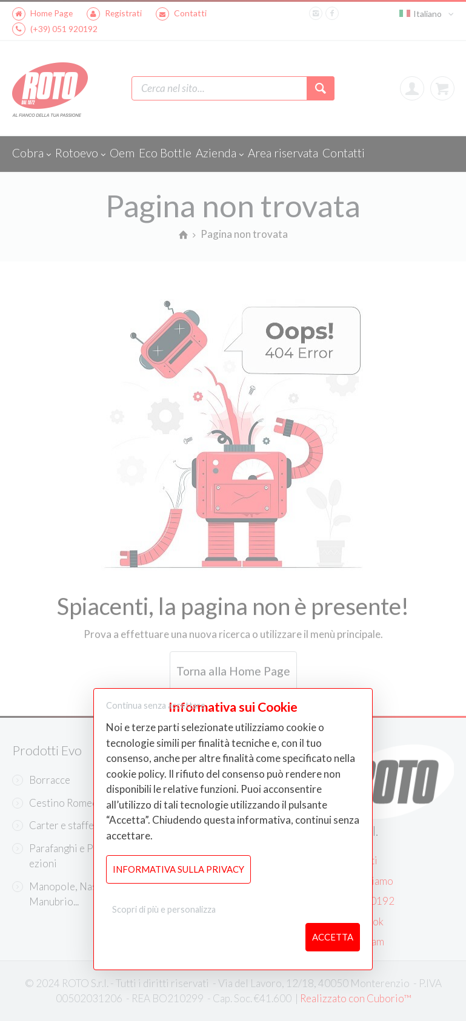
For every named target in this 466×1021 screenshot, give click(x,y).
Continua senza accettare (155, 705)
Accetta (332, 936)
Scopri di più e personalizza (164, 909)
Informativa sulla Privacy (178, 869)
